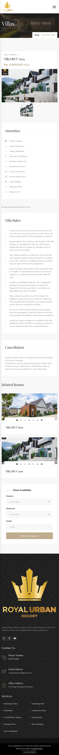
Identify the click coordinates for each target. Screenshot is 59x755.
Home (37, 35)
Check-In (9, 496)
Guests (9, 521)
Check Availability (29, 536)
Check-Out (10, 509)
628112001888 (13, 659)
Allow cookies (29, 752)
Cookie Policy (37, 749)
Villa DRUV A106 (14, 471)
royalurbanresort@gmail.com (20, 673)
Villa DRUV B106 (14, 427)
